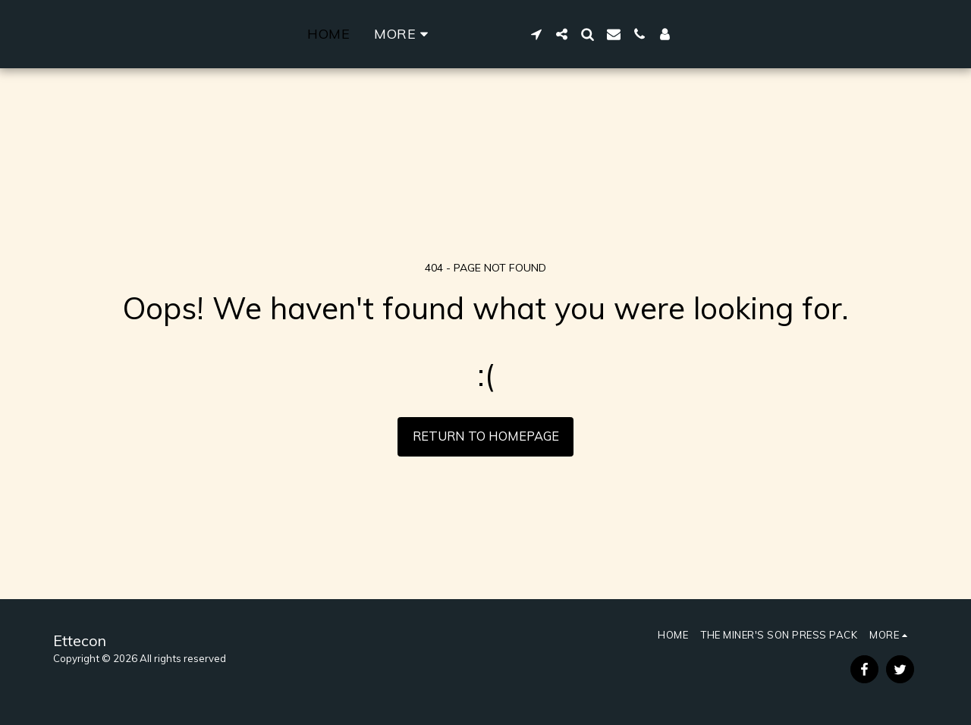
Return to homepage (486, 436)
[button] (733, 34)
